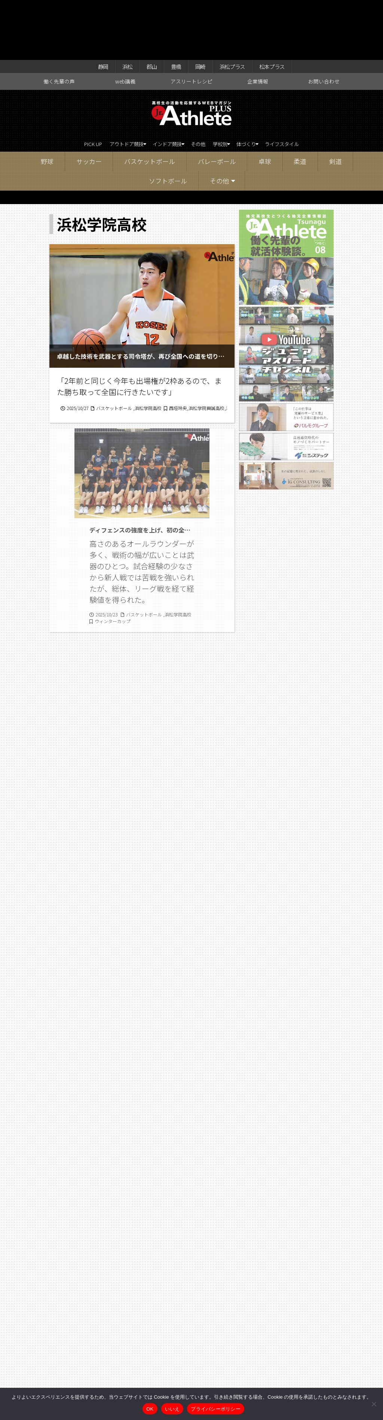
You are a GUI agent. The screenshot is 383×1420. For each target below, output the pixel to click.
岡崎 (201, 8)
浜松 (119, 8)
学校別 (227, 88)
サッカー (89, 106)
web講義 (125, 24)
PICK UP (66, 88)
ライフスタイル (308, 88)
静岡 (92, 8)
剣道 (335, 106)
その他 (200, 88)
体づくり (261, 88)
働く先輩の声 (59, 24)
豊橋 (174, 8)
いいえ (172, 1409)
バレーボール (217, 106)
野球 (47, 106)
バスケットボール (149, 106)
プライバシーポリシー (215, 1409)
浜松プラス (237, 8)
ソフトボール (168, 125)
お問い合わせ (324, 24)
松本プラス (282, 8)
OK (149, 1409)
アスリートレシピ (191, 24)
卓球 (264, 106)
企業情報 (257, 24)
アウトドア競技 (107, 88)
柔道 (300, 106)
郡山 (146, 8)
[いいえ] (373, 1404)
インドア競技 (160, 88)
